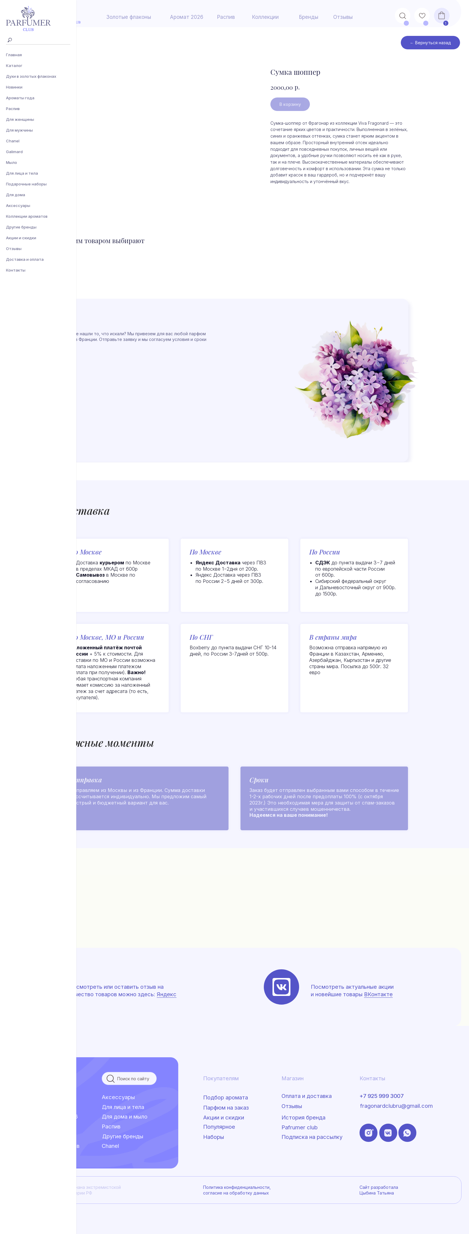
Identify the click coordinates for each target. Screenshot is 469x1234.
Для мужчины (19, 130)
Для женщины (20, 119)
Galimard (14, 151)
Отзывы (14, 248)
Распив (13, 108)
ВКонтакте (378, 994)
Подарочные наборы (26, 184)
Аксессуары (18, 205)
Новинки (14, 87)
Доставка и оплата (25, 259)
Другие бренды (21, 227)
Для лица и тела (22, 173)
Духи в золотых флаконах (31, 76)
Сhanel (12, 140)
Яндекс (166, 994)
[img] (281, 987)
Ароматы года (20, 97)
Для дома (15, 194)
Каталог (14, 65)
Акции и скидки (21, 237)
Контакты (15, 270)
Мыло (11, 162)
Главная (14, 54)
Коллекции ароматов (27, 216)
